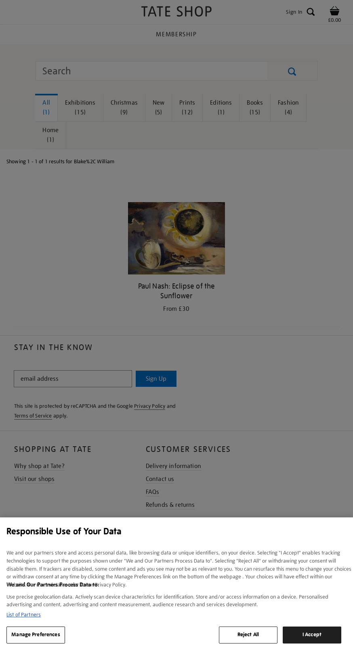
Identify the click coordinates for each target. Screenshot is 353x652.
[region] (176, 584)
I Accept (312, 634)
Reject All (248, 634)
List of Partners (23, 614)
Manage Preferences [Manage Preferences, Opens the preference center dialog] (35, 634)
